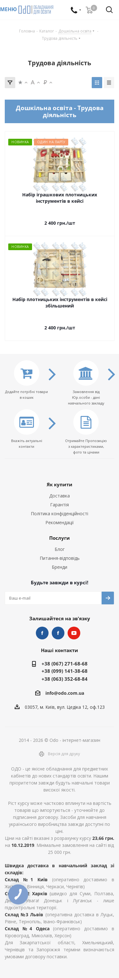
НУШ (58, 633)
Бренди (59, 567)
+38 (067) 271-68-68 (65, 663)
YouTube (74, 633)
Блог (60, 549)
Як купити (59, 484)
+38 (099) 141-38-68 (65, 671)
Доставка (59, 496)
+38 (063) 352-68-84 (65, 679)
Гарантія (59, 505)
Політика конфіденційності (59, 513)
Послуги (59, 538)
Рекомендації (59, 522)
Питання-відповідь (60, 558)
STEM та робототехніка (42, 633)
